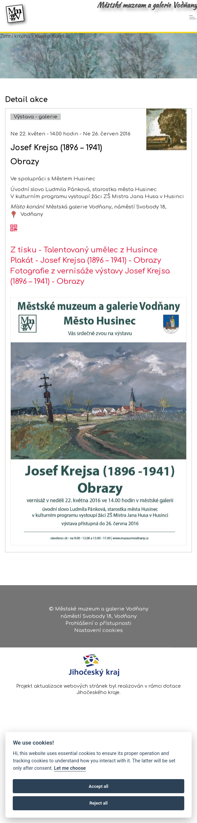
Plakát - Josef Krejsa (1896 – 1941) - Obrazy (85, 283)
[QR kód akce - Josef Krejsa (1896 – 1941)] (13, 251)
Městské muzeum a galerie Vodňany (147, 5)
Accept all (98, 786)
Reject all (98, 803)
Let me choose (70, 768)
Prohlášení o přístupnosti (98, 626)
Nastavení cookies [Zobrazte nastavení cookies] (98, 633)
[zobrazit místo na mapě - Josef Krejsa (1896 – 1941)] (13, 236)
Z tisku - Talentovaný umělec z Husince (83, 272)
